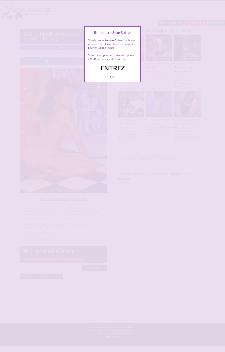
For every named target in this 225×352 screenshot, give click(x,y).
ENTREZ (112, 68)
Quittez (112, 77)
